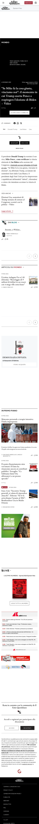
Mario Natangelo (12, 233)
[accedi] (35, 3)
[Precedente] (29, 256)
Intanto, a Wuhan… (13, 229)
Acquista (19, 364)
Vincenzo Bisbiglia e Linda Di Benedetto (11, 455)
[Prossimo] (35, 256)
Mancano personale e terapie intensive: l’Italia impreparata (17, 420)
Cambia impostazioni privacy (12, 793)
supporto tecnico (27, 764)
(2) (36, 108)
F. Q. (3, 108)
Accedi (11, 728)
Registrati (27, 728)
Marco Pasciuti (7, 287)
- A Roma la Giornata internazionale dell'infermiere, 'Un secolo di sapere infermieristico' (17, 632)
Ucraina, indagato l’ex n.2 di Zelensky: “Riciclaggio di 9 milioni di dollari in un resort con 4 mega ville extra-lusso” (13, 281)
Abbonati (28, 3)
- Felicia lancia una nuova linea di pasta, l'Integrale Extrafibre (19, 636)
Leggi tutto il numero (19, 603)
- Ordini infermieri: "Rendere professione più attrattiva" (17, 628)
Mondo (5, 42)
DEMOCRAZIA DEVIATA (14, 357)
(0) (6, 239)
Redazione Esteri (7, 507)
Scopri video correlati (19, 113)
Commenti (5, 123)
